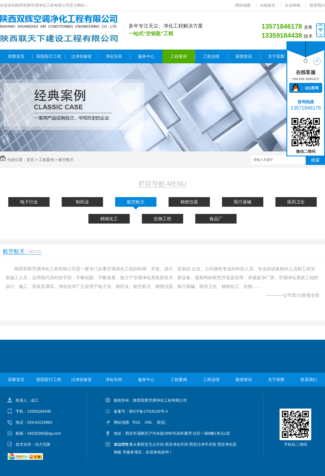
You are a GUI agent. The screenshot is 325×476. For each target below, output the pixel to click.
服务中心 (146, 56)
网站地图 (243, 5)
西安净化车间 (176, 444)
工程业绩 (211, 56)
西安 (160, 422)
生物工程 (162, 218)
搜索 (315, 160)
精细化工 (109, 218)
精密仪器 (189, 202)
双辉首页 (16, 56)
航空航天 (66, 159)
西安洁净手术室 (202, 444)
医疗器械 (242, 202)
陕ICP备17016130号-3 (148, 411)
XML (149, 422)
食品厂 (216, 218)
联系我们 (317, 5)
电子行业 (29, 202)
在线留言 (267, 5)
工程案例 (178, 56)
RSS (137, 422)
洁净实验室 (81, 56)
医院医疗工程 (48, 56)
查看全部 (310, 295)
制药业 (82, 202)
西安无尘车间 (152, 444)
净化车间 (113, 56)
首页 (30, 159)
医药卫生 (296, 202)
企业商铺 (292, 5)
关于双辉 (276, 56)
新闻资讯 (243, 56)
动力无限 (42, 444)
